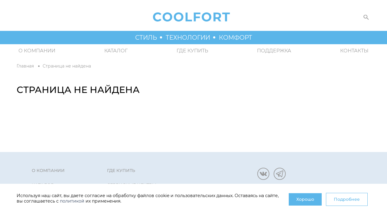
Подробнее (347, 199)
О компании (36, 51)
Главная (25, 66)
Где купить (192, 51)
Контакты (354, 51)
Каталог (116, 51)
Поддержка (274, 51)
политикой (72, 201)
